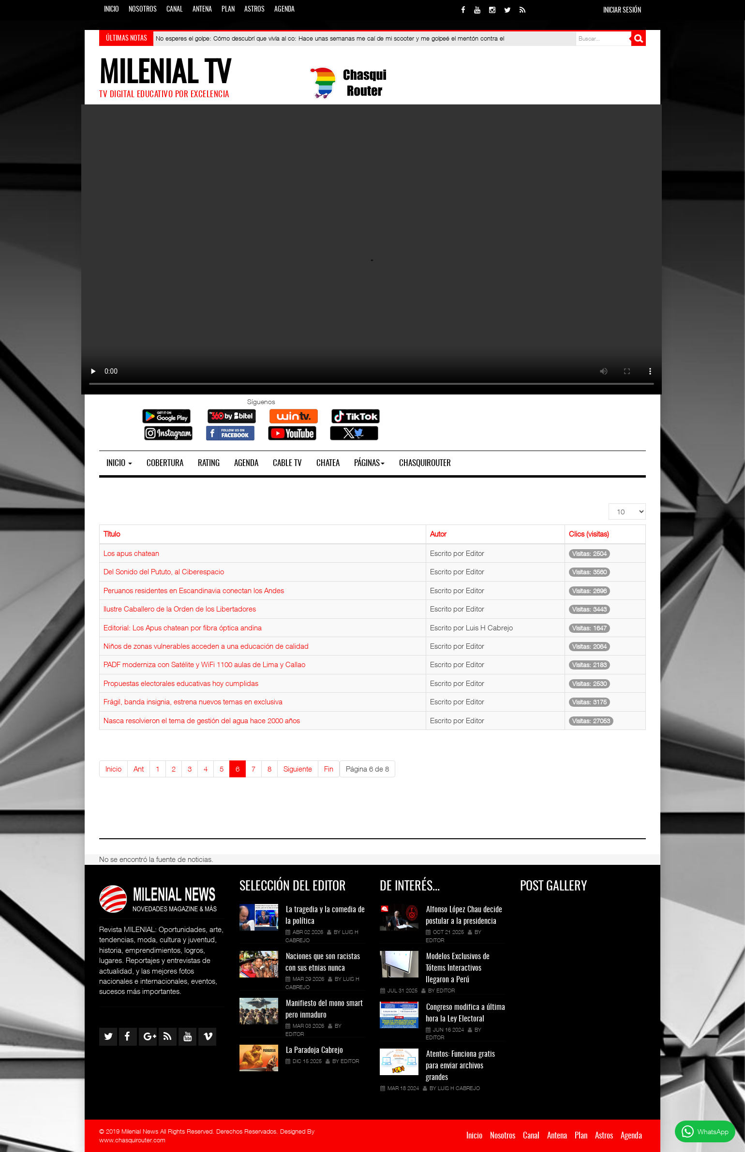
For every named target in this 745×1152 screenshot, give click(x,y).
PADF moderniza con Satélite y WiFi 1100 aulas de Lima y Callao (204, 664)
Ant (139, 768)
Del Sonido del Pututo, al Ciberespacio (164, 571)
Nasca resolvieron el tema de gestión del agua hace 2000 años (202, 720)
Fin (328, 768)
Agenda (284, 9)
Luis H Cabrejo (459, 1088)
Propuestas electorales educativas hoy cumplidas (181, 683)
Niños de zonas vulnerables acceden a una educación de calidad (206, 646)
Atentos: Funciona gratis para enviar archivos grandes (460, 1065)
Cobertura (165, 463)
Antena (202, 9)
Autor (438, 533)
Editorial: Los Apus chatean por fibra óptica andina (183, 627)
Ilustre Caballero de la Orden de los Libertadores (180, 608)
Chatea (328, 463)
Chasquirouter (425, 463)
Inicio (111, 9)
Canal (174, 9)
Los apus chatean (131, 553)
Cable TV (287, 463)
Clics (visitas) (589, 533)
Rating (209, 463)
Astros (254, 9)
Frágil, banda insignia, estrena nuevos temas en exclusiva (193, 701)
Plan (228, 9)
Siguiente (297, 768)
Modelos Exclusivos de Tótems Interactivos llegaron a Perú (458, 968)
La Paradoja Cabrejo (314, 1050)
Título (112, 533)
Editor (294, 1034)
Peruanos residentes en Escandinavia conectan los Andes (194, 590)
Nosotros (143, 9)
